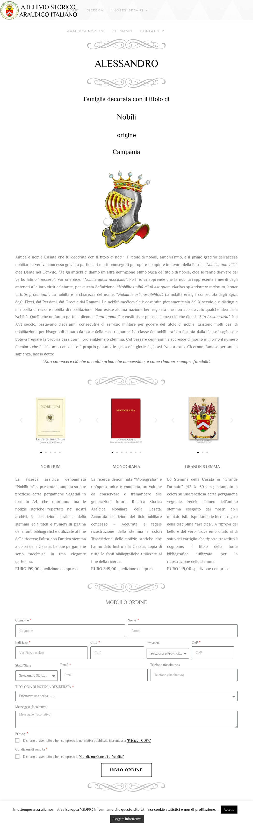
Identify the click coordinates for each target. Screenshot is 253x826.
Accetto (229, 809)
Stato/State (23, 665)
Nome (132, 620)
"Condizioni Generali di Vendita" (101, 757)
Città (94, 643)
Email (64, 665)
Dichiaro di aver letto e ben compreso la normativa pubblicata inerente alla (87, 741)
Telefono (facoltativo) (165, 665)
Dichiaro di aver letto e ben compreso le (73, 757)
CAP (195, 643)
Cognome (22, 620)
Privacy (20, 734)
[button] (21, 420)
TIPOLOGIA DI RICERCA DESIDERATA (43, 687)
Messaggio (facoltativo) (31, 707)
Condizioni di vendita (30, 749)
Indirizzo (21, 643)
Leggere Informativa (127, 819)
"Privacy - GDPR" (139, 741)
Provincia (153, 643)
